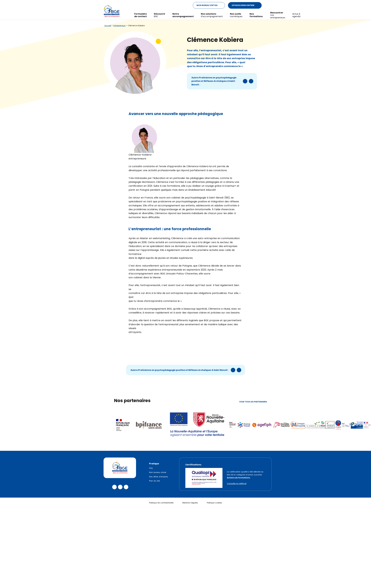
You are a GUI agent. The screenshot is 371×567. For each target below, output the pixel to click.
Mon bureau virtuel (157, 472)
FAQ (151, 468)
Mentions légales (190, 502)
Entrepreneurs (119, 25)
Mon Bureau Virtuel (211, 4)
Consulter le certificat (236, 483)
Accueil (107, 25)
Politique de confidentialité (161, 502)
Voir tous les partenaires (255, 401)
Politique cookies (214, 502)
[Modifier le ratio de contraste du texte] (267, 4)
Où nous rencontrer (246, 4)
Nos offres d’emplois (158, 476)
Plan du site (154, 481)
